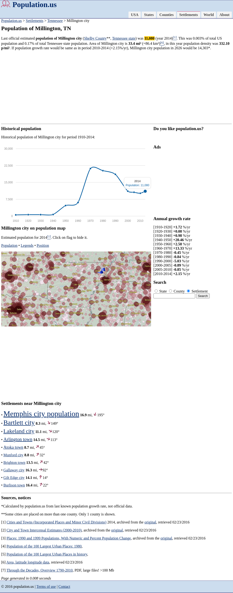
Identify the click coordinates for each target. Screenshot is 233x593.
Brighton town (14, 463)
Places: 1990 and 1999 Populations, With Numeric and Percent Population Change (69, 538)
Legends (27, 245)
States (149, 15)
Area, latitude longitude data (27, 562)
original (150, 522)
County (177, 291)
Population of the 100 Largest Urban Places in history (47, 554)
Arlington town (18, 439)
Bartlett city (19, 422)
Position (43, 245)
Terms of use (46, 587)
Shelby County (95, 38)
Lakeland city (19, 431)
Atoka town (14, 447)
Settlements (188, 15)
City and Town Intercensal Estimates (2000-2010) (44, 530)
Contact (64, 587)
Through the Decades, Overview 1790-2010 (39, 570)
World (209, 15)
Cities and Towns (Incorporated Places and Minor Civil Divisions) (56, 522)
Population (9, 245)
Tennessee (55, 21)
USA (134, 15)
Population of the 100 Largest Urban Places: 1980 (44, 546)
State (161, 291)
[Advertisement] (116, 87)
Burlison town (14, 485)
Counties (166, 15)
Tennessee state (123, 38)
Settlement (197, 291)
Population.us (34, 4)
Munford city (14, 455)
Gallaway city (14, 470)
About (224, 15)
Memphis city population (41, 413)
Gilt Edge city (14, 478)
